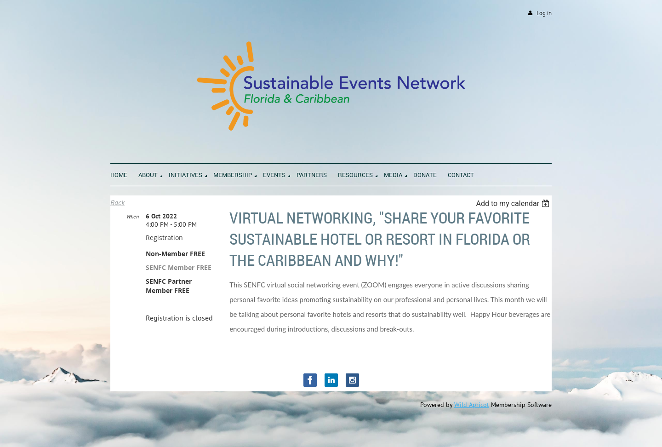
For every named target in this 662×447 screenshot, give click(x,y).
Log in (544, 13)
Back (117, 202)
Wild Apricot (471, 405)
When (132, 216)
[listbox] (514, 203)
